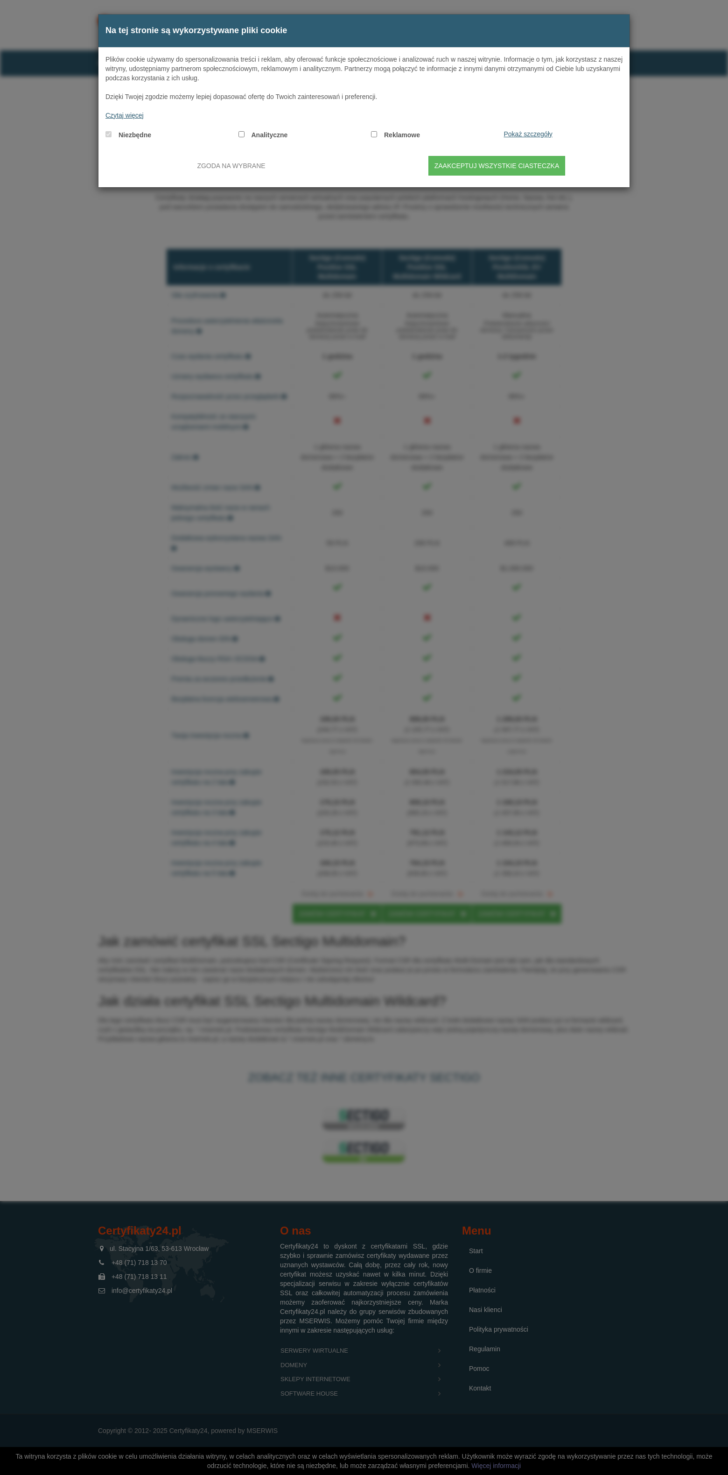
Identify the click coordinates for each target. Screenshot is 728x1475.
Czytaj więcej (124, 115)
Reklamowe (402, 135)
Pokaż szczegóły (528, 134)
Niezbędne (135, 135)
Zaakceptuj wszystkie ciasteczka (497, 165)
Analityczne (270, 135)
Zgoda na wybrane (231, 165)
